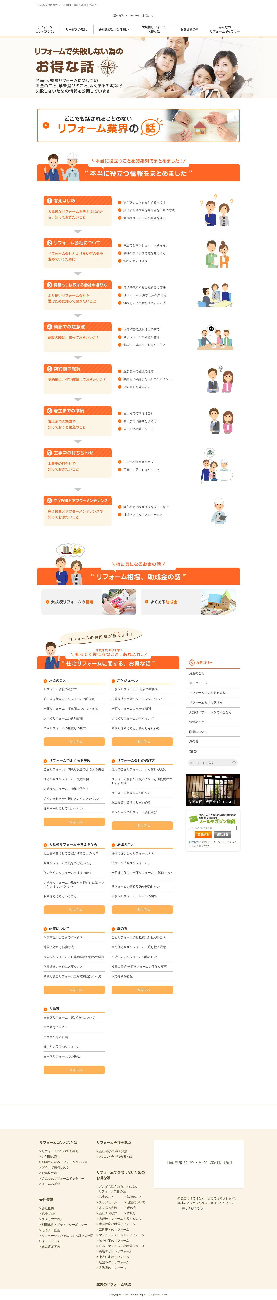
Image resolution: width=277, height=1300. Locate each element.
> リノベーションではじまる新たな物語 (66, 1235)
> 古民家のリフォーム (111, 1267)
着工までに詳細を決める (140, 421)
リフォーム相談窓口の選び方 (131, 793)
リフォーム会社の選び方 (60, 689)
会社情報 (46, 1200)
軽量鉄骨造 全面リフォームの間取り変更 (139, 966)
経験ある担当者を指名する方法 (144, 303)
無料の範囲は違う (135, 261)
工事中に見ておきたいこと (141, 469)
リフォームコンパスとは (45, 29)
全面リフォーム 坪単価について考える (71, 708)
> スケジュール (106, 1202)
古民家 (54, 1009)
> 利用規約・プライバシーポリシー (63, 1224)
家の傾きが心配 (122, 976)
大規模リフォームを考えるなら (73, 844)
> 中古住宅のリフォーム (112, 1257)
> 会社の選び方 (106, 1213)
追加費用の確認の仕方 (138, 371)
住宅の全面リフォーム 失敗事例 (66, 779)
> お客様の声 (48, 1173)
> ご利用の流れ (49, 1156)
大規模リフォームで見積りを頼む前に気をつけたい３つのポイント (74, 884)
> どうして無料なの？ (54, 1167)
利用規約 (194, 842)
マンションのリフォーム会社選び (134, 812)
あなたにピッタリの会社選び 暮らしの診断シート (177, 11)
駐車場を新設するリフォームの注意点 (69, 699)
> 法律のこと (133, 1196)
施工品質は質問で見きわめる (131, 802)
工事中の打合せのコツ (138, 462)
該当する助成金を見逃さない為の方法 (149, 210)
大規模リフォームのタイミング (133, 718)
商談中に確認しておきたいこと (144, 345)
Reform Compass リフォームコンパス (62, 14)
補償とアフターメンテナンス (143, 514)
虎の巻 (122, 928)
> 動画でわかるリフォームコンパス (63, 1162)
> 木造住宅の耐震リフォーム (115, 1224)
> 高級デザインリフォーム (114, 1251)
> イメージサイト (51, 1241)
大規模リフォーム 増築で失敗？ (66, 788)
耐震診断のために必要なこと (63, 966)
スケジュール (127, 680)
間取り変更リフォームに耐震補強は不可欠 (72, 976)
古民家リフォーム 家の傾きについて (69, 1017)
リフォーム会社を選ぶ (113, 1142)
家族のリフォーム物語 (113, 1284)
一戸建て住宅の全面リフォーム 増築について (142, 874)
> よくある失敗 (106, 1207)
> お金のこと (105, 1196)
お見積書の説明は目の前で (141, 329)
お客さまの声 (190, 29)
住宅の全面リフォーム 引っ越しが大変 (139, 769)
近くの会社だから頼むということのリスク (72, 798)
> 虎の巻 (130, 1207)
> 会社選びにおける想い (112, 1151)
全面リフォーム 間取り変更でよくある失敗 (74, 769)
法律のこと (125, 844)
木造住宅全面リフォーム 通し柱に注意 (139, 947)
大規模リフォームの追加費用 (63, 718)
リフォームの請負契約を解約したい (136, 886)
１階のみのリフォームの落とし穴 (134, 957)
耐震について (59, 928)
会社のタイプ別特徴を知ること (144, 253)
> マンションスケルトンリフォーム (120, 1235)
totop (221, 1106)
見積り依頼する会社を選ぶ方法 (144, 287)
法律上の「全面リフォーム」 (131, 863)
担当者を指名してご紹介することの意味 (71, 853)
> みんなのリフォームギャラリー (61, 1178)
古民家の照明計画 (56, 1037)
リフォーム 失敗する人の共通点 (145, 295)
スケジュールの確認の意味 (141, 337)
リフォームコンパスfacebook (160, 1117)
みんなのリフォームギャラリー (225, 29)
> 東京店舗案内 (49, 1246)
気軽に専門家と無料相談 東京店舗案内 (219, 11)
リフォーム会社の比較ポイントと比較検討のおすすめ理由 (142, 781)
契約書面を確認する (137, 387)
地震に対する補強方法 (59, 947)
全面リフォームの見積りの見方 (65, 728)
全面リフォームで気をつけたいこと (68, 863)
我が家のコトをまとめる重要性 (144, 202)
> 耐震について (134, 1202)
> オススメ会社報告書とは (114, 1156)
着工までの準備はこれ (138, 413)
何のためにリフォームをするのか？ (68, 872)
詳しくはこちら (192, 1208)
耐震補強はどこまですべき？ (63, 937)
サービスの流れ (76, 29)
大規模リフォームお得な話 (154, 29)
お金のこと (57, 680)
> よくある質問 (49, 1184)
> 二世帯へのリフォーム (112, 1229)
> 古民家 (130, 1213)
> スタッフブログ (51, 1219)
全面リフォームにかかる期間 (131, 708)
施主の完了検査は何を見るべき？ (146, 507)
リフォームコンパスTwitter (177, 1117)
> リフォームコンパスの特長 (58, 1151)
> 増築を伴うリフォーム (112, 1262)
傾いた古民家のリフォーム (62, 1046)
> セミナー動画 (49, 1230)
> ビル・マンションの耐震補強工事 (120, 1246)
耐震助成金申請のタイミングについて (137, 699)
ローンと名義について (138, 429)
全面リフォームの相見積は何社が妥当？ (139, 937)
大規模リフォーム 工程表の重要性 (135, 689)
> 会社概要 (46, 1208)
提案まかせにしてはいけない (63, 808)
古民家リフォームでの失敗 (62, 1056)
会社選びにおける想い (114, 29)
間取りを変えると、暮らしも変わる (136, 728)
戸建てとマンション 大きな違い (146, 245)
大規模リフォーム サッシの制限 (134, 896)
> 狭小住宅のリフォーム (112, 1240)
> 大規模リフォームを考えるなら (118, 1218)
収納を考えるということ (60, 896)
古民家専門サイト (56, 1027)
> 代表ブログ (48, 1213)
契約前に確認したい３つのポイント (147, 379)
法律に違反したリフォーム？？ (133, 853)
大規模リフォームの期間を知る (144, 218)
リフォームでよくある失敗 (69, 760)
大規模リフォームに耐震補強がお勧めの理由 (74, 957)
